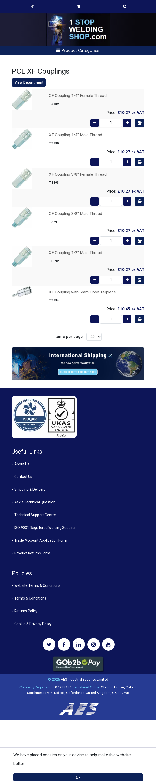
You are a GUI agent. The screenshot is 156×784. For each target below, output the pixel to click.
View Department (29, 82)
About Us (21, 464)
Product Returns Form (32, 553)
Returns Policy (25, 611)
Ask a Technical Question (34, 502)
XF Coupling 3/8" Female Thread (78, 174)
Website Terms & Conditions (37, 585)
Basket (78, 6)
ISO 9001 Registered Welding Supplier (45, 528)
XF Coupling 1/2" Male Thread (75, 252)
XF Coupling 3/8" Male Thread (75, 213)
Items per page (68, 336)
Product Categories (78, 50)
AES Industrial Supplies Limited (84, 679)
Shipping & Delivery (30, 489)
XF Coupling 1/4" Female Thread (78, 95)
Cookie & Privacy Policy (33, 624)
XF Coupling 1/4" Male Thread (75, 135)
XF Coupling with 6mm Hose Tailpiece (82, 292)
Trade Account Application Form (40, 540)
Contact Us (23, 476)
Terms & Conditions (30, 598)
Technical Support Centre (35, 515)
